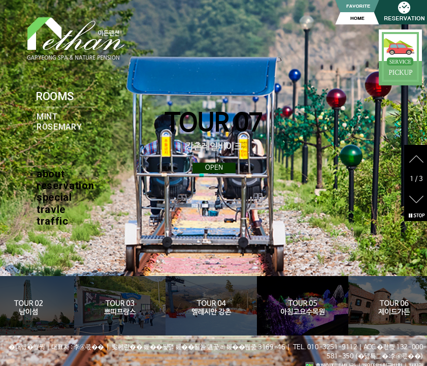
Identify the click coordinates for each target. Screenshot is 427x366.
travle (51, 209)
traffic (53, 221)
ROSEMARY (59, 127)
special (54, 197)
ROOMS (55, 96)
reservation (65, 185)
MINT (47, 116)
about (50, 174)
